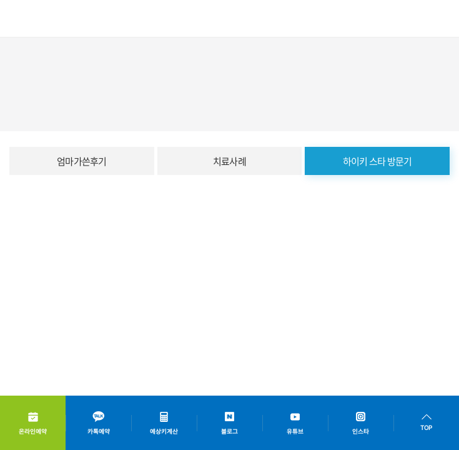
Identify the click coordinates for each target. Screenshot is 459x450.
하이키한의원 (47, 19)
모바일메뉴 (441, 18)
